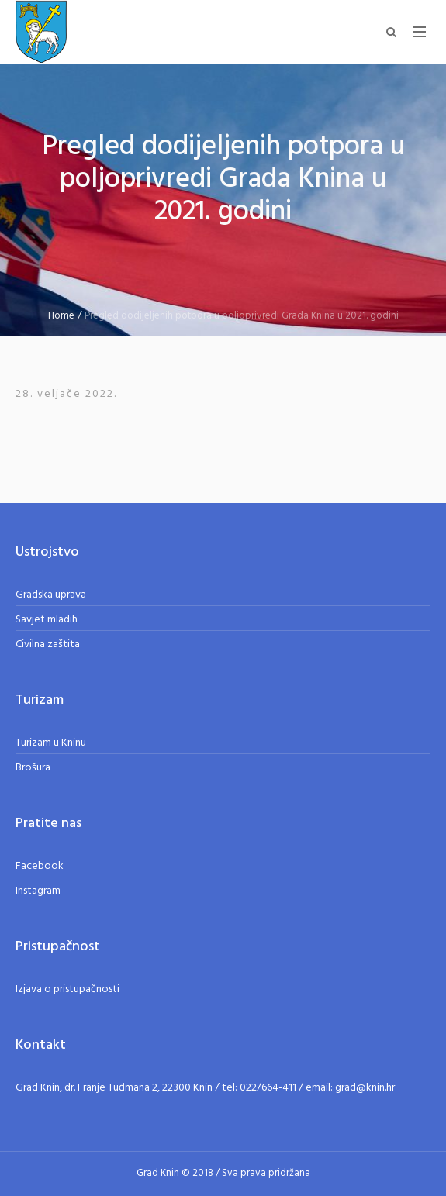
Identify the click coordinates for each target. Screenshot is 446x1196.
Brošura (33, 768)
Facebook (40, 866)
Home (61, 316)
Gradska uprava (51, 595)
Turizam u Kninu (51, 743)
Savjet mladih (47, 620)
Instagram (38, 891)
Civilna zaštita (48, 644)
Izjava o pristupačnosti (67, 989)
